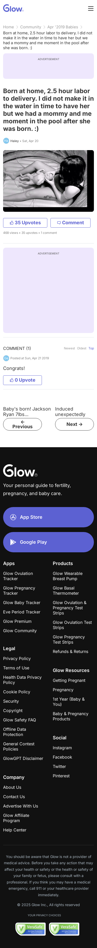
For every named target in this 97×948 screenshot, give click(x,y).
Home (8, 26)
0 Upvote (22, 380)
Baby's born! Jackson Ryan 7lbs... (27, 411)
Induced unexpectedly (70, 411)
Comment (70, 222)
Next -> (74, 424)
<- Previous (22, 424)
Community (30, 26)
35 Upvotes (25, 222)
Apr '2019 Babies (62, 26)
